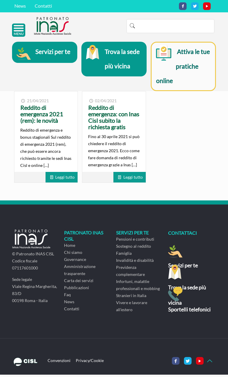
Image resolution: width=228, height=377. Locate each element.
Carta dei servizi (78, 282)
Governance (75, 261)
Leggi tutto (65, 179)
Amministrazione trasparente (79, 272)
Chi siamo (73, 254)
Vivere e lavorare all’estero (131, 308)
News (20, 6)
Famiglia (124, 255)
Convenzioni (59, 362)
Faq (67, 296)
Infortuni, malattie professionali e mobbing (138, 287)
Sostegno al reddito (133, 248)
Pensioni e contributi (135, 241)
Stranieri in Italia (131, 297)
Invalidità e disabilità (135, 262)
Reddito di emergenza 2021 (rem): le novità (41, 116)
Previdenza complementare (130, 273)
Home (69, 247)
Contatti (43, 6)
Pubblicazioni (76, 289)
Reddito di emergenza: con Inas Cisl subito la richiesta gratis (113, 119)
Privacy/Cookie (90, 362)
